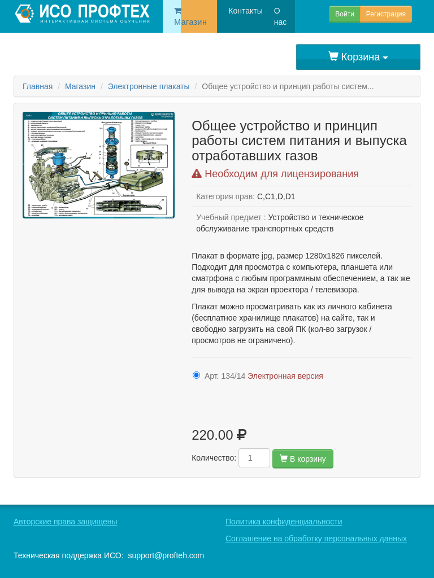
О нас (268, 16)
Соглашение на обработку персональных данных (316, 538)
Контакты (230, 10)
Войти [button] (344, 14)
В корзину (303, 458)
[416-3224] (196, 375)
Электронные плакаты (149, 86)
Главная (38, 86)
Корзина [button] (358, 57)
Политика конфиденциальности (283, 521)
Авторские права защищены (66, 521)
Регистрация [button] (386, 14)
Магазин (177, 17)
